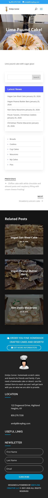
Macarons (14, 154)
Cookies (13, 144)
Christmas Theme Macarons (19, 123)
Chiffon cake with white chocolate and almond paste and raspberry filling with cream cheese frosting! (23, 186)
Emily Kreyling (14, 35)
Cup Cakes (14, 149)
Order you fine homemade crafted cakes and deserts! (27, 339)
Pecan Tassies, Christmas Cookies (21, 115)
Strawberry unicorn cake (29, 201)
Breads (13, 139)
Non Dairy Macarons (16, 109)
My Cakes (39, 35)
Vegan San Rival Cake (16, 96)
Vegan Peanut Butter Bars (18, 101)
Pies (11, 164)
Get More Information (25, 347)
